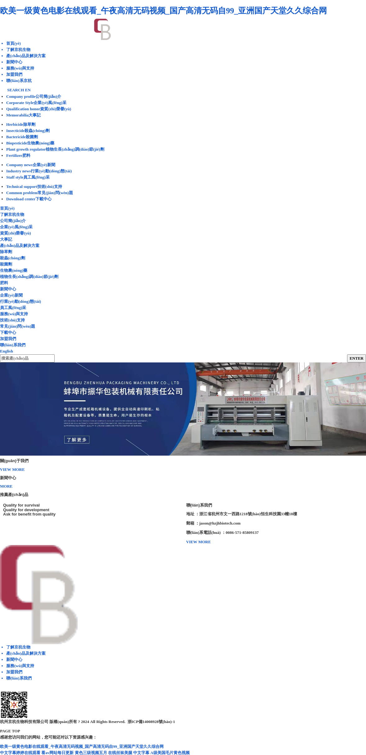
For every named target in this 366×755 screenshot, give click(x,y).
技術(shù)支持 (12, 320)
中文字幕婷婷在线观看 (20, 752)
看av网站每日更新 (57, 752)
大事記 (6, 239)
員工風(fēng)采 (13, 307)
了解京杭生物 (12, 214)
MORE (6, 486)
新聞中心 (8, 289)
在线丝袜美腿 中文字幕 (128, 752)
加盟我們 (8, 338)
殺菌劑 (6, 264)
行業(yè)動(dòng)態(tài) (20, 301)
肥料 (4, 282)
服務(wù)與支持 (14, 314)
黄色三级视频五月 (91, 752)
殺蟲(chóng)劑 (12, 258)
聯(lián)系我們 (12, 345)
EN (28, 90)
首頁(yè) (7, 208)
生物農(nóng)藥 (13, 270)
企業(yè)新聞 (11, 295)
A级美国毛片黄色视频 (169, 752)
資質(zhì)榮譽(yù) (15, 233)
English (6, 351)
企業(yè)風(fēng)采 (16, 227)
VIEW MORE (12, 469)
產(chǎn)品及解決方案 (19, 245)
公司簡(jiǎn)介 (13, 220)
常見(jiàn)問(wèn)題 (17, 326)
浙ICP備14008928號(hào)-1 (151, 721)
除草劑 (6, 251)
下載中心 (8, 332)
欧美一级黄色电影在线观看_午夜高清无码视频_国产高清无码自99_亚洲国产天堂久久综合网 (163, 10)
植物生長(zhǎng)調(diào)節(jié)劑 (29, 276)
